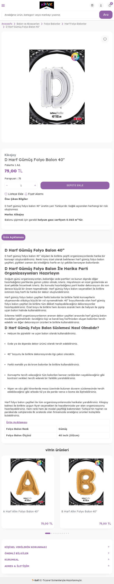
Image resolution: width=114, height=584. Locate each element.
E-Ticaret (45, 580)
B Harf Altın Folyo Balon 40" (79, 511)
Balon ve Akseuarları (28, 23)
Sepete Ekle (75, 185)
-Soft (36, 580)
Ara (106, 14)
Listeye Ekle (14, 194)
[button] (47, 533)
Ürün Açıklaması (13, 237)
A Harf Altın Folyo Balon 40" (21, 511)
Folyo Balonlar (52, 23)
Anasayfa (7, 23)
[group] (57, 86)
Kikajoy (10, 155)
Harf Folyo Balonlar (76, 23)
